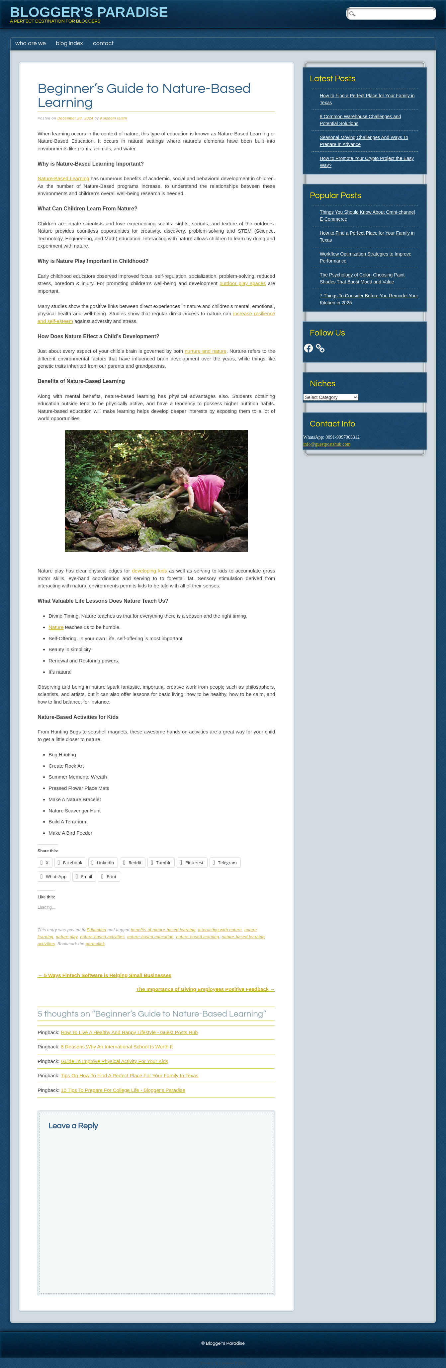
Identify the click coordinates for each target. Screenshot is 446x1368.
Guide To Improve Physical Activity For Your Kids (114, 1061)
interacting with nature (220, 930)
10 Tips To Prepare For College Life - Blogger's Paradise (123, 1090)
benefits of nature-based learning (163, 930)
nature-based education (150, 937)
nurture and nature (205, 351)
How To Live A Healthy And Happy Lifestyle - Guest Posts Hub (129, 1032)
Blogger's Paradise (89, 12)
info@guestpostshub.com (326, 444)
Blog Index (69, 43)
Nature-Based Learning (63, 178)
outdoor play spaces (243, 283)
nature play (67, 937)
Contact (103, 43)
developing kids (149, 570)
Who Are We (30, 43)
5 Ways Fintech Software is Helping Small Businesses (104, 975)
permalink (95, 944)
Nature (55, 627)
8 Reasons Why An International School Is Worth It (117, 1046)
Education (96, 930)
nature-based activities (102, 937)
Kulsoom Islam (113, 118)
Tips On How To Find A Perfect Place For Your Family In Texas (129, 1075)
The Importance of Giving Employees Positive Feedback (205, 989)
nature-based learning (197, 937)
